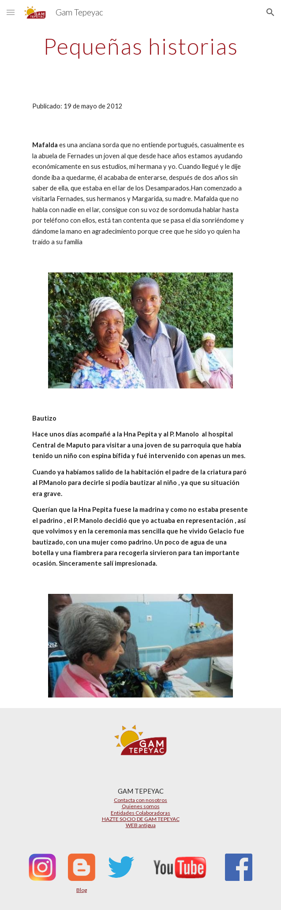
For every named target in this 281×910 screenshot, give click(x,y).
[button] (10, 12)
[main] (140, 46)
